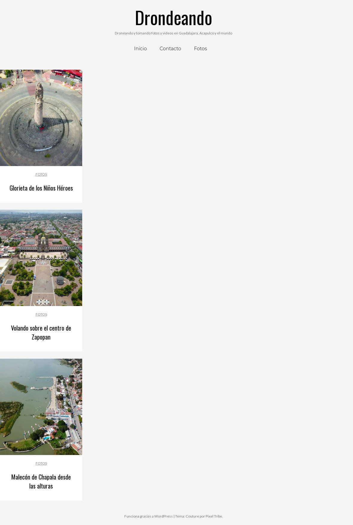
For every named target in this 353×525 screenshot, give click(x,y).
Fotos (41, 174)
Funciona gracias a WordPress (148, 516)
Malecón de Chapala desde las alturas (41, 481)
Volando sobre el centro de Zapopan (41, 332)
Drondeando (173, 17)
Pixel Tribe (214, 516)
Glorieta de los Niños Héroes (41, 187)
